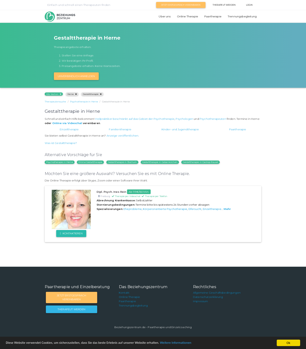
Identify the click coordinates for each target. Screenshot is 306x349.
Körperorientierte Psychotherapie (165, 208)
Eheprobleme (133, 208)
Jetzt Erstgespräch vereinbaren (180, 5)
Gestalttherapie (92, 94)
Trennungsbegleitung (242, 16)
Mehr (227, 208)
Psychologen (184, 118)
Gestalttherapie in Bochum (122, 162)
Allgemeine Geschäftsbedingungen (217, 292)
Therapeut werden (224, 5)
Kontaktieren (71, 233)
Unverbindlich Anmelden (76, 76)
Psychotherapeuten (213, 118)
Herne (72, 94)
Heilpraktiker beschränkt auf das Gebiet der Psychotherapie (134, 118)
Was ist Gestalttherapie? (61, 143)
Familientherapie (120, 129)
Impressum (200, 301)
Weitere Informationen (176, 343)
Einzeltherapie (69, 129)
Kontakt (124, 292)
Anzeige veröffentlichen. (123, 135)
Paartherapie (212, 16)
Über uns (165, 16)
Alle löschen (53, 94)
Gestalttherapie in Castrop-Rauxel (200, 162)
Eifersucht (195, 208)
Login (249, 5)
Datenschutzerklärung (208, 296)
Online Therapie (187, 16)
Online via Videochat (67, 123)
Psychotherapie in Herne (59, 162)
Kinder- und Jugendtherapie (180, 129)
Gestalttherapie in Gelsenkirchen (159, 162)
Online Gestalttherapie (90, 162)
